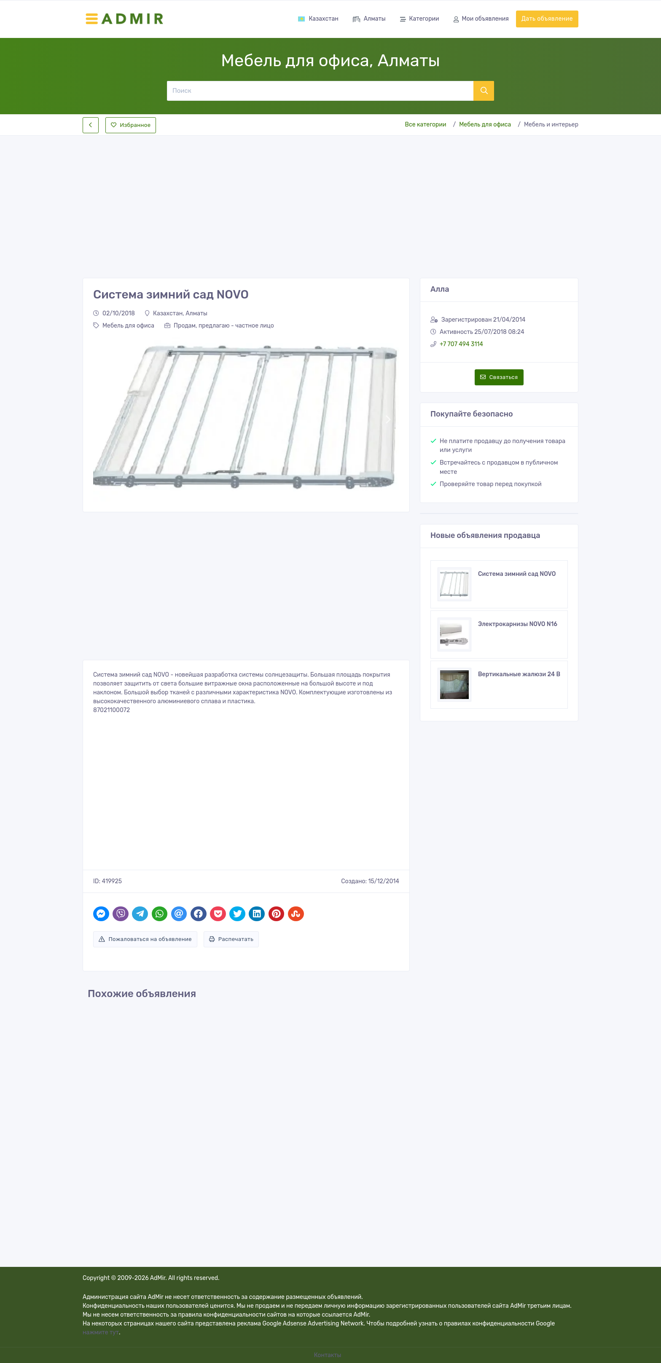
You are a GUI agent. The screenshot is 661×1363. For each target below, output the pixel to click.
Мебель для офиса (485, 124)
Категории (419, 19)
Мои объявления (481, 19)
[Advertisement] (330, 200)
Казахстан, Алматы (176, 313)
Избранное (130, 125)
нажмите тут (101, 1332)
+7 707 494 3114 (461, 344)
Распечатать (231, 939)
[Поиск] (320, 90)
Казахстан (318, 18)
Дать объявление (547, 18)
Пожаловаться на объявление (145, 939)
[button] (104, 419)
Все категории (425, 124)
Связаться (499, 377)
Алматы (369, 19)
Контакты (328, 1355)
